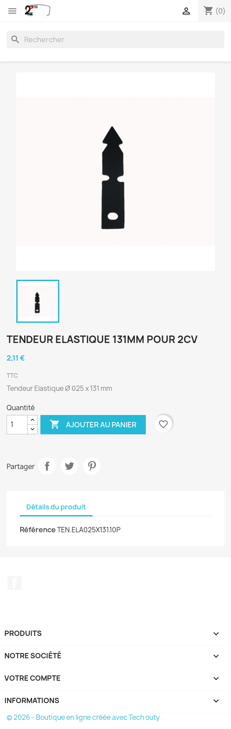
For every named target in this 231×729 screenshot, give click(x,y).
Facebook (14, 583)
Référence (38, 529)
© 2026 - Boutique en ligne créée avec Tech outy (83, 717)
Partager (47, 466)
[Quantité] (17, 424)
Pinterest (92, 466)
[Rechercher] (115, 39)
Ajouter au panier (93, 424)
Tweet (69, 466)
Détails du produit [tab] (56, 507)
